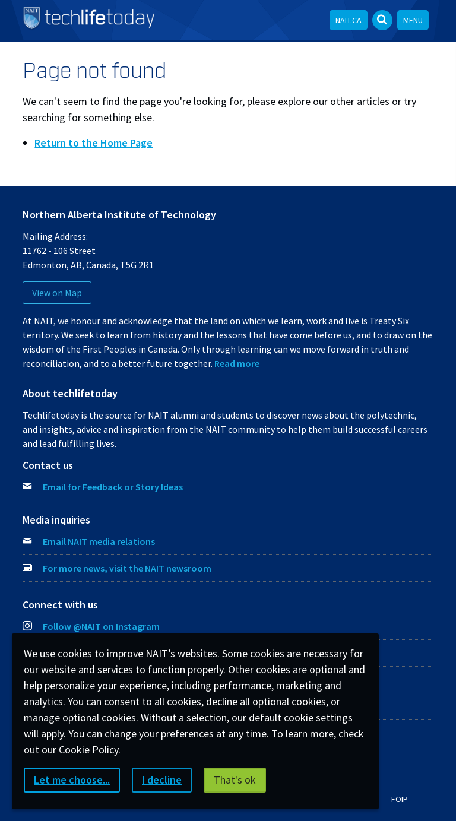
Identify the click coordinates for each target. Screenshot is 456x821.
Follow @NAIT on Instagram (91, 626)
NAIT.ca (348, 20)
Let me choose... (72, 780)
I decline (162, 780)
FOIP (399, 799)
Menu (413, 20)
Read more (236, 363)
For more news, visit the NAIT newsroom (127, 568)
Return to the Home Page (93, 143)
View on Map (57, 293)
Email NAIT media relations (99, 541)
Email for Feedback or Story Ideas (113, 487)
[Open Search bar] (382, 20)
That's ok (235, 780)
